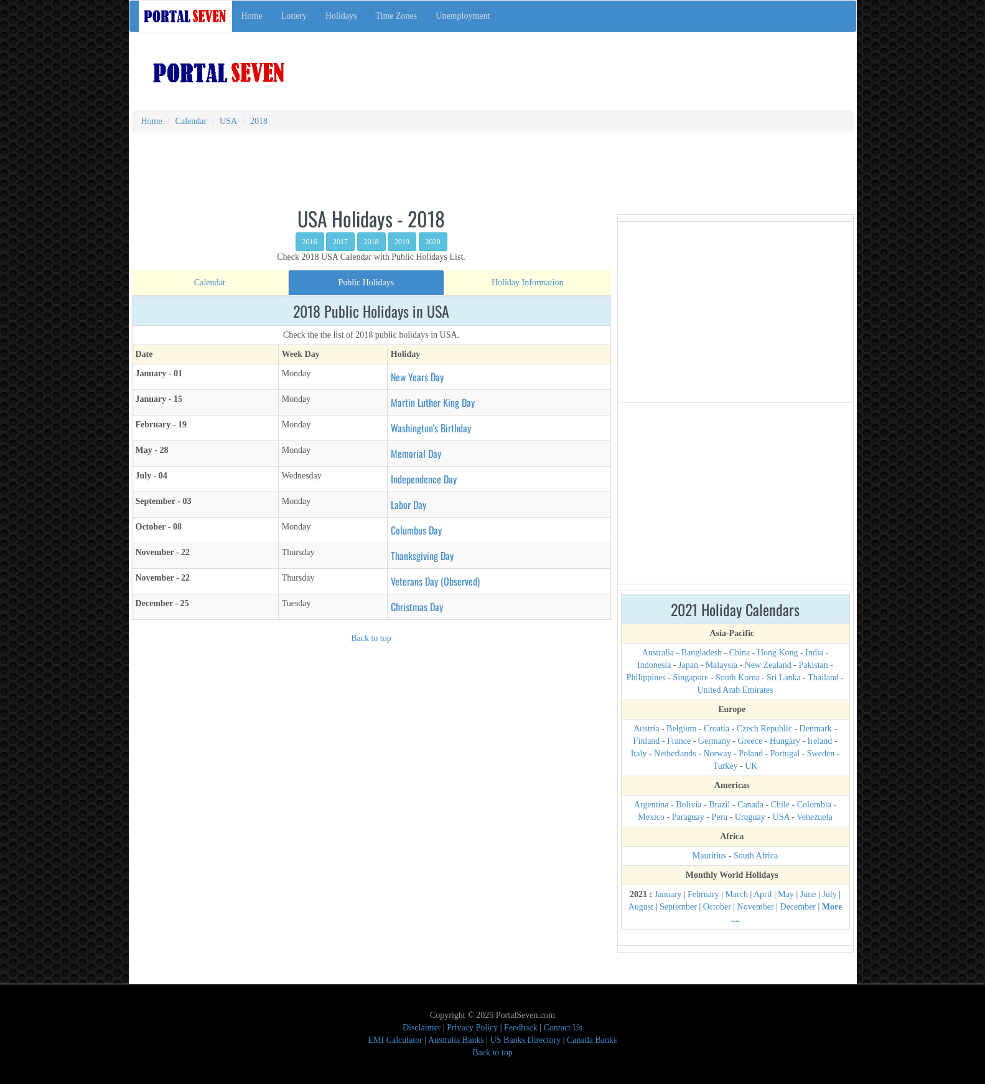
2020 (433, 241)
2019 (401, 241)
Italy (639, 753)
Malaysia (721, 665)
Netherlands (675, 753)
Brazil (719, 804)
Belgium (681, 728)
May (786, 894)
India (814, 652)
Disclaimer (422, 1027)
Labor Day (408, 504)
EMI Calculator (395, 1040)
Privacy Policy (472, 1027)
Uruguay (750, 817)
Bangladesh (701, 652)
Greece (750, 741)
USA (781, 817)
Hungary (785, 741)
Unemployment (463, 16)
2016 (309, 241)
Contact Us (562, 1027)
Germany (714, 741)
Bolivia (688, 804)
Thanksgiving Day (422, 555)
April (763, 894)
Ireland (820, 741)
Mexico (651, 817)
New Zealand (768, 665)
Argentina (651, 804)
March (736, 894)
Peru (720, 817)
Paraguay (688, 817)
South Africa (756, 855)
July (829, 894)
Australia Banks (456, 1040)
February (703, 894)
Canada (750, 804)
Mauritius (709, 855)
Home (252, 16)
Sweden (820, 753)
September (678, 906)
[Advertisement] (540, 65)
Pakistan (813, 665)
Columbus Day (416, 530)
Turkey (725, 766)
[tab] (210, 283)
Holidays (341, 16)
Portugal (785, 753)
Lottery (294, 16)
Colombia (814, 804)
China (739, 652)
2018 (371, 241)
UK (751, 766)
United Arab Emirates (735, 690)
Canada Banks (592, 1040)
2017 (340, 241)
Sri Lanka (784, 677)
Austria (646, 728)
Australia (658, 652)
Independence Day (424, 479)
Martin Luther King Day (433, 402)
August (640, 906)
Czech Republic (764, 728)
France (679, 741)
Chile (780, 804)
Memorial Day (416, 453)
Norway (717, 753)
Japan (688, 665)
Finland (646, 741)
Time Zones (397, 16)
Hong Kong (777, 652)
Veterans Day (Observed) (435, 581)
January (668, 894)
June (808, 894)
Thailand (823, 677)
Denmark (816, 728)
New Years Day (417, 376)
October (717, 906)
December (798, 906)
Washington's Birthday (431, 428)
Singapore (691, 677)
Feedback (521, 1027)
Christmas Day (417, 606)
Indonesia (654, 665)
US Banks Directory (525, 1040)
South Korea (737, 677)
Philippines (646, 677)
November (755, 906)
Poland (751, 753)
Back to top (371, 638)
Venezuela (814, 817)
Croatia (716, 728)
